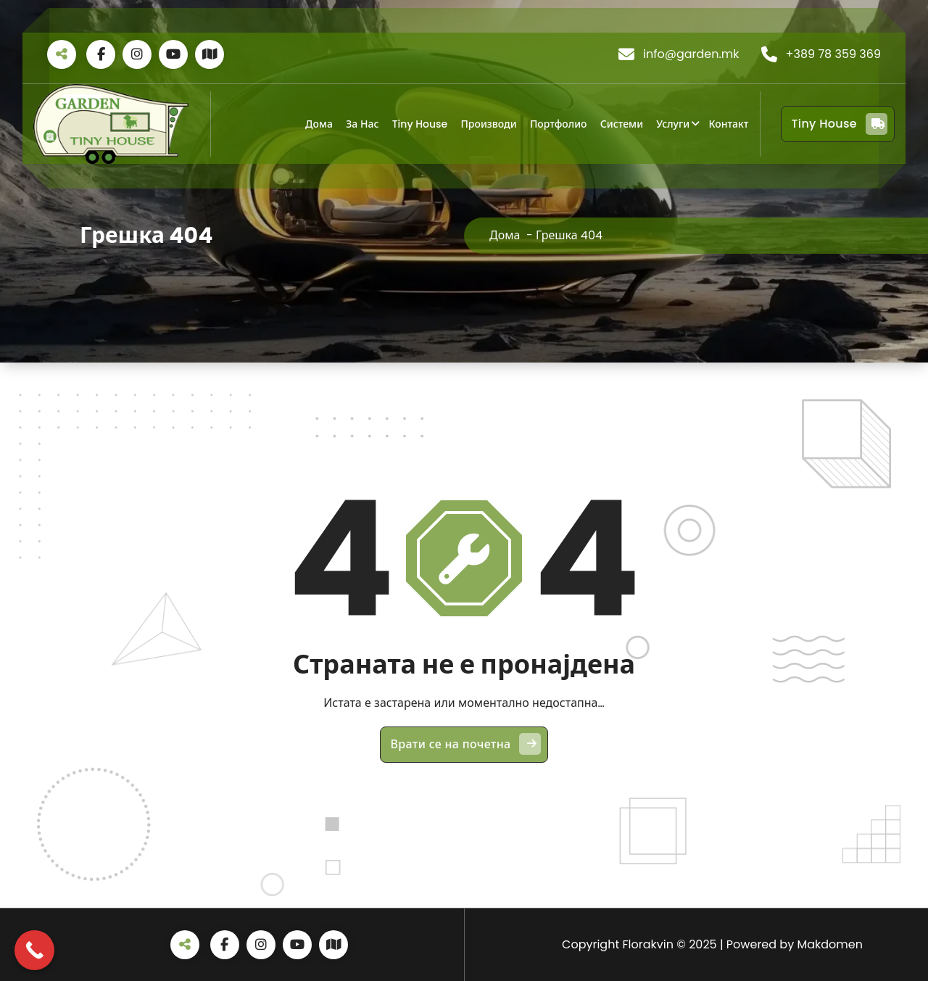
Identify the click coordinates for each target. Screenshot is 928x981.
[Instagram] (137, 54)
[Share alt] (61, 54)
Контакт (728, 124)
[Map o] (209, 54)
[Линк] (110, 124)
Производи (488, 124)
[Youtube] (173, 54)
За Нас (362, 124)
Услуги (672, 124)
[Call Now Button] (34, 950)
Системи (621, 124)
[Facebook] (100, 54)
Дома (319, 124)
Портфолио (558, 124)
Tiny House (419, 124)
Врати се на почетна (466, 744)
